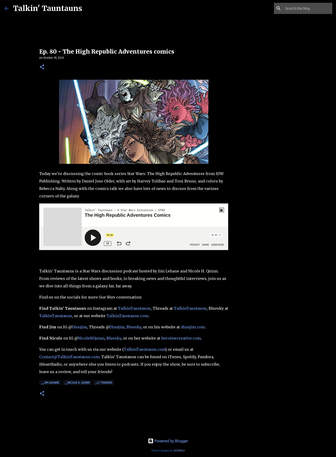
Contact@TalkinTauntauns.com (69, 356)
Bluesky (133, 327)
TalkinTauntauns (134, 308)
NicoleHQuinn (91, 338)
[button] (42, 67)
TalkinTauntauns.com (127, 315)
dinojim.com (193, 327)
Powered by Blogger (168, 441)
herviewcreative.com (181, 338)
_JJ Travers (103, 382)
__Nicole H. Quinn (77, 382)
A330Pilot (179, 450)
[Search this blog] (307, 8)
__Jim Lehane (50, 382)
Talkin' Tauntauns (47, 8)
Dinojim (79, 327)
